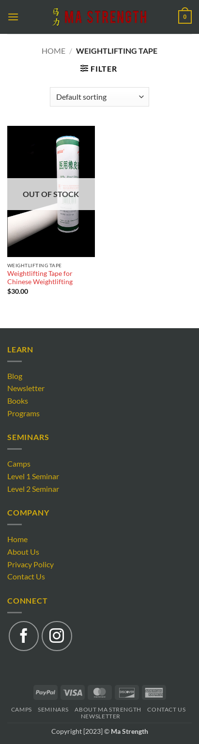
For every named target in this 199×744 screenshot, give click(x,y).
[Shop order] (99, 96)
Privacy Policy (30, 564)
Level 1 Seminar (33, 476)
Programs (23, 413)
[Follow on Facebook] (24, 636)
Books (17, 400)
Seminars (53, 709)
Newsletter (26, 388)
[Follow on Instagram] (57, 636)
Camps (19, 463)
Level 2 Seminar (33, 488)
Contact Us (26, 576)
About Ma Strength (108, 709)
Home (53, 50)
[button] (13, 17)
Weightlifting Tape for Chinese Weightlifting (40, 278)
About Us (23, 551)
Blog (14, 375)
